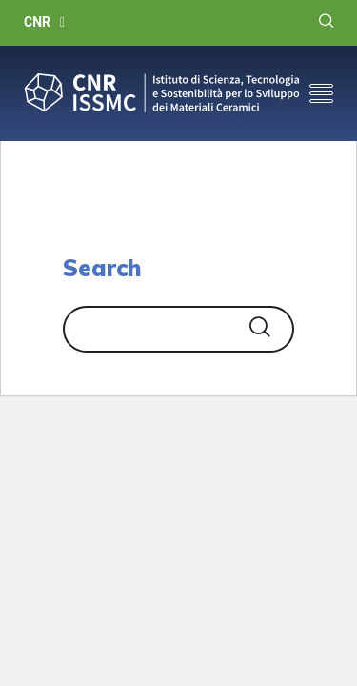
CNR (37, 22)
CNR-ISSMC (162, 93)
